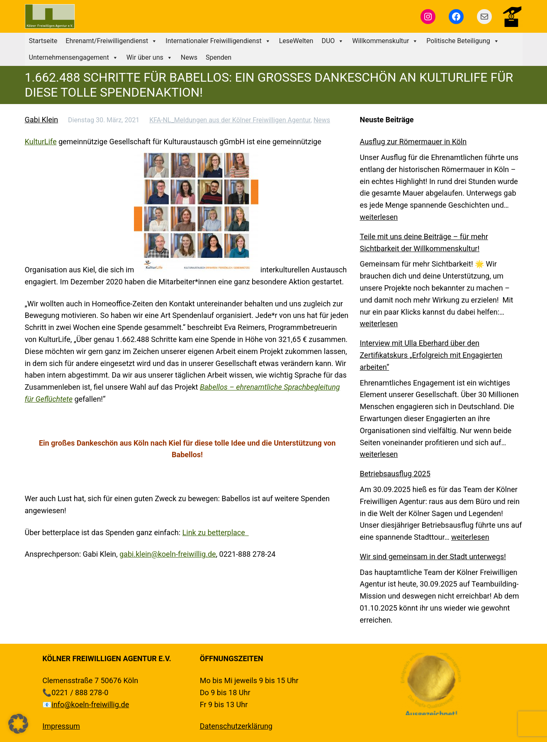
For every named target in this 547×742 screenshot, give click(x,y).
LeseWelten (296, 41)
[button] (18, 724)
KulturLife (41, 141)
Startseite (43, 41)
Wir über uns (149, 57)
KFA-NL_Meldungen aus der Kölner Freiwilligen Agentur (230, 120)
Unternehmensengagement (73, 57)
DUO (332, 41)
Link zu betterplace (215, 532)
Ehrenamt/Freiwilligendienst (111, 41)
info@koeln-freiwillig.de (90, 704)
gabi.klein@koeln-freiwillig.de (167, 554)
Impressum (61, 726)
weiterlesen (379, 217)
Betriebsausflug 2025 (395, 473)
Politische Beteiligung (462, 41)
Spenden (218, 57)
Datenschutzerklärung (236, 726)
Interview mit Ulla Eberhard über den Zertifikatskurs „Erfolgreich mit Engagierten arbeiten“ (431, 355)
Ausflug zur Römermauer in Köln (413, 141)
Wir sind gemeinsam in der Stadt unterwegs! (433, 556)
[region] (431, 684)
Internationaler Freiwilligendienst (217, 41)
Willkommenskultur (385, 41)
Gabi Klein (41, 119)
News (189, 57)
